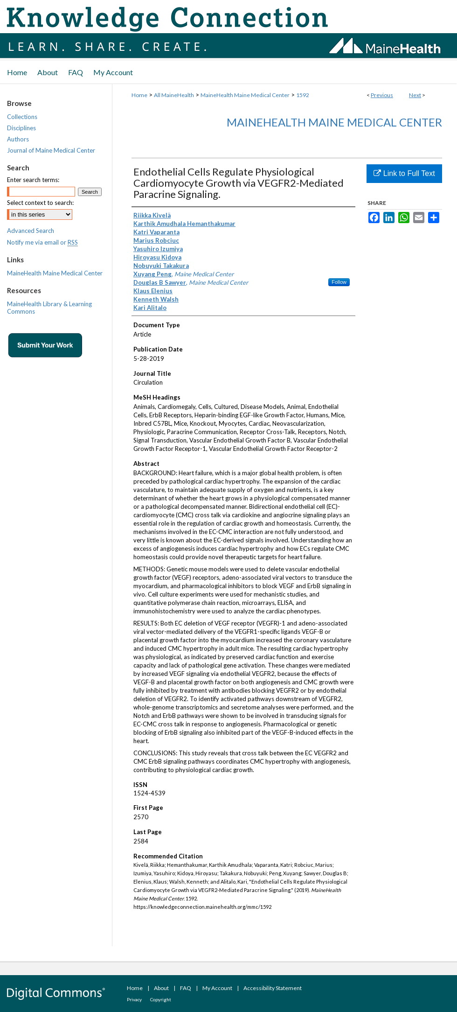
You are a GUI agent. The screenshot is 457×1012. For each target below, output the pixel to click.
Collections (22, 116)
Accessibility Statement (272, 987)
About (161, 987)
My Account (217, 987)
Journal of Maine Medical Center (51, 150)
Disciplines (21, 128)
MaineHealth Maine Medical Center (245, 94)
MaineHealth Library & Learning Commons (49, 307)
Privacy (134, 999)
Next (415, 94)
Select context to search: (40, 202)
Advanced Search (30, 230)
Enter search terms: (33, 179)
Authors (18, 139)
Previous (382, 94)
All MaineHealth (174, 94)
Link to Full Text (404, 173)
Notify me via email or (42, 242)
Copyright (160, 999)
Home (139, 94)
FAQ (185, 987)
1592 (302, 94)
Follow (339, 282)
